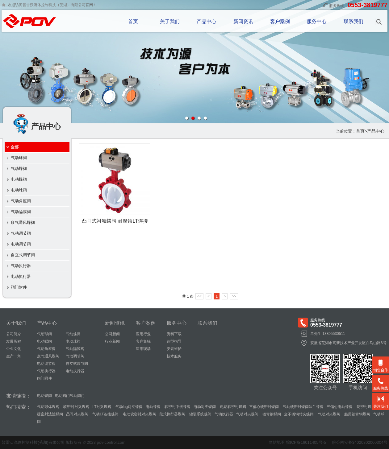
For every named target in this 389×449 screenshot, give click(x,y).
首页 (133, 21)
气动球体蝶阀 (48, 407)
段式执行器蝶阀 (172, 414)
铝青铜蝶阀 (271, 414)
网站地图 (277, 442)
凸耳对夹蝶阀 (77, 414)
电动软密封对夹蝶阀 (139, 414)
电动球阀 (19, 190)
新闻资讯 (243, 21)
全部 (15, 147)
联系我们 (353, 21)
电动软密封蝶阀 (232, 407)
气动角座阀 (21, 201)
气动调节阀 (21, 233)
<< (199, 296)
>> (234, 296)
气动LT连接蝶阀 (105, 414)
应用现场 (143, 349)
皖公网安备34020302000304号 (359, 442)
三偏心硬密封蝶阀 (264, 407)
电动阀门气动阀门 (70, 395)
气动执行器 (21, 265)
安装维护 (174, 349)
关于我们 (170, 21)
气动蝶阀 (19, 168)
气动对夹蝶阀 (247, 414)
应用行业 (143, 334)
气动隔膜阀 (21, 211)
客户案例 (280, 21)
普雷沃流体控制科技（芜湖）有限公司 (54, 5)
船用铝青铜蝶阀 (356, 414)
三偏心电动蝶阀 (340, 407)
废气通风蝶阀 (23, 222)
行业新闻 (112, 341)
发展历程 (13, 341)
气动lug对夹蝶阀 (128, 407)
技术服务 (174, 356)
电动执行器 (21, 276)
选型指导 (174, 341)
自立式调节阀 (23, 255)
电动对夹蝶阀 (205, 407)
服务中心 (317, 21)
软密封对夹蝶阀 (75, 407)
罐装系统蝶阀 (199, 414)
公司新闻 (112, 334)
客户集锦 (143, 341)
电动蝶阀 (19, 179)
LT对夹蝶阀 (101, 407)
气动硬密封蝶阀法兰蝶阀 (303, 407)
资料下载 (174, 334)
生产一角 (13, 356)
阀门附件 (19, 287)
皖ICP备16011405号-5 (306, 442)
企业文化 (13, 349)
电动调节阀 (21, 244)
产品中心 (206, 21)
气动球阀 (19, 157)
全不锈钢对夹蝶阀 (299, 414)
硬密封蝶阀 (365, 407)
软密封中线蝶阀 (177, 407)
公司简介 (13, 334)
